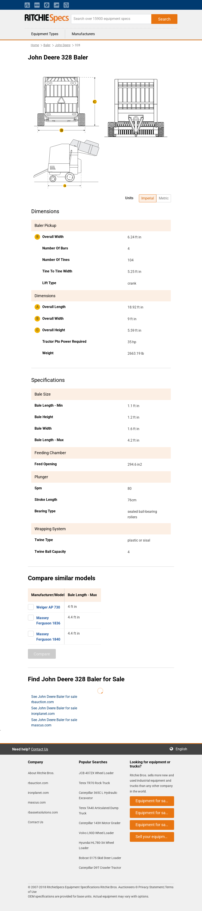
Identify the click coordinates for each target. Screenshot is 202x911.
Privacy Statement (151, 887)
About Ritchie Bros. (41, 773)
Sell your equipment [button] (153, 836)
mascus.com (37, 802)
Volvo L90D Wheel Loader (96, 833)
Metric (164, 198)
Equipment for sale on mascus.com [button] (155, 824)
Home (35, 45)
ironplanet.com (38, 792)
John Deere (62, 45)
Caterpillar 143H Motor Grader (99, 823)
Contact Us (39, 749)
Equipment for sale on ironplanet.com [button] (155, 812)
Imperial (147, 198)
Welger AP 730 (48, 607)
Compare (42, 654)
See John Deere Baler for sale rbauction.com (54, 699)
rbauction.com (38, 783)
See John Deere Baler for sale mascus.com (54, 722)
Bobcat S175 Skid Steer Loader (100, 858)
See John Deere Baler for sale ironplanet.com (54, 711)
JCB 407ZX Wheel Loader (96, 773)
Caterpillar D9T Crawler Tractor (100, 867)
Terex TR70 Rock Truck (94, 783)
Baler (46, 45)
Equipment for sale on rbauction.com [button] (155, 800)
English (183, 749)
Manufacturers (83, 34)
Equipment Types (44, 34)
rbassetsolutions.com (43, 812)
